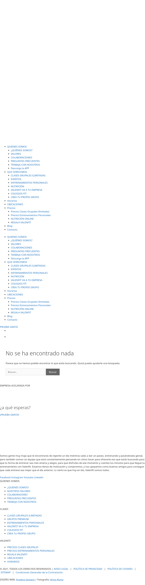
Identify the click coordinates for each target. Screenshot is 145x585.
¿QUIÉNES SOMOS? (21, 150)
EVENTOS (16, 179)
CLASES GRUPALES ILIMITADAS (28, 175)
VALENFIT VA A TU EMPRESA (26, 189)
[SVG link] (72, 72)
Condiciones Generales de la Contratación (39, 572)
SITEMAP (6, 572)
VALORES (16, 153)
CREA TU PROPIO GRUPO (25, 197)
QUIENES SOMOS (17, 146)
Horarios (12, 200)
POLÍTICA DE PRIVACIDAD (87, 568)
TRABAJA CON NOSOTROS (25, 164)
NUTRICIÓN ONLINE (22, 218)
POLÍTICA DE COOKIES (120, 568)
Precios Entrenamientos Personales (31, 215)
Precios (11, 208)
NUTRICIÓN (17, 186)
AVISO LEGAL (61, 568)
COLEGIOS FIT (19, 193)
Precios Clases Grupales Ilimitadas (30, 211)
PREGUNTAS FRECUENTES (25, 161)
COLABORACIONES (21, 157)
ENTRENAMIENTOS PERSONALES (29, 182)
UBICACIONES (15, 204)
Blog (9, 226)
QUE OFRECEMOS (17, 172)
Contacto (12, 229)
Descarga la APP (20, 168)
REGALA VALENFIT (21, 222)
